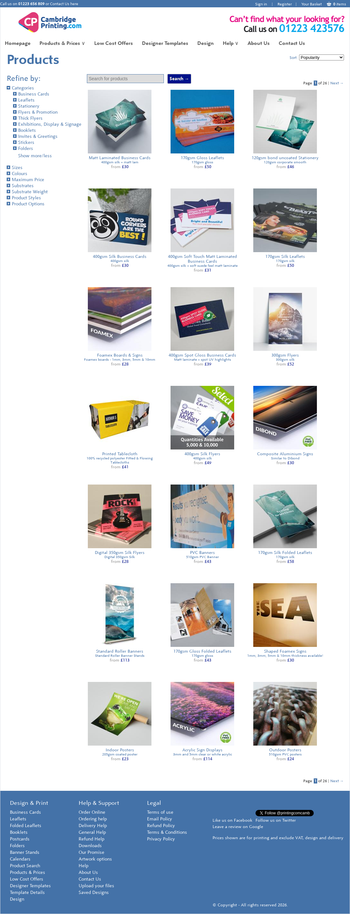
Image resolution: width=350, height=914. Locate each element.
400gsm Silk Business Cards (119, 256)
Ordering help (93, 819)
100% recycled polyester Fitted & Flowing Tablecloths (120, 460)
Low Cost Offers (113, 43)
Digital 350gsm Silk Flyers (119, 552)
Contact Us (292, 43)
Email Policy (159, 819)
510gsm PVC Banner (202, 557)
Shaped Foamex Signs (285, 651)
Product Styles (24, 198)
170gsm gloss (202, 162)
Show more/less (35, 156)
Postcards (20, 839)
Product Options (26, 204)
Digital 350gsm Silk (119, 557)
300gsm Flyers (285, 355)
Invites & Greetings (35, 136)
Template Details (27, 892)
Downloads (90, 845)
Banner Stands (24, 852)
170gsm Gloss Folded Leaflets (202, 651)
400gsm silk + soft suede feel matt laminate (202, 266)
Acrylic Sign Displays (202, 749)
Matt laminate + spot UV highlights (202, 360)
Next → (337, 83)
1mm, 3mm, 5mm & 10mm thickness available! (285, 656)
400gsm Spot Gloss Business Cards (202, 355)
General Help (92, 832)
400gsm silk (119, 261)
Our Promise (91, 852)
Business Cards (31, 94)
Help (231, 43)
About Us (259, 43)
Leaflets (24, 100)
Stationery (26, 106)
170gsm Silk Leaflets (285, 256)
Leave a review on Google (238, 826)
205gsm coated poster (119, 754)
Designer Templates (165, 43)
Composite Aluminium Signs (285, 453)
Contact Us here (64, 4)
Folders (23, 148)
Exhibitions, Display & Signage (47, 124)
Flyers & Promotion (35, 112)
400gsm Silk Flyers (202, 453)
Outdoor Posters (285, 749)
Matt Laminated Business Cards (119, 157)
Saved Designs (94, 892)
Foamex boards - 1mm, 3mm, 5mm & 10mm (119, 360)
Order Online (92, 812)
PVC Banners (202, 552)
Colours (17, 173)
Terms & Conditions (167, 832)
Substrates (20, 185)
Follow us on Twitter (276, 820)
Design (205, 43)
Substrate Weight (27, 192)
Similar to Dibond (285, 458)
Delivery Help (93, 825)
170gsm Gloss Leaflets (202, 157)
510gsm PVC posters (285, 754)
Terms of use (160, 812)
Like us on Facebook (232, 820)
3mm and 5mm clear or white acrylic (202, 754)
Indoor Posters (120, 749)
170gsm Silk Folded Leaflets (285, 552)
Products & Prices (62, 43)
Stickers (23, 142)
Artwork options (95, 859)
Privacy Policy (161, 839)
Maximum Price (25, 179)
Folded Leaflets (25, 825)
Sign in (261, 4)
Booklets (24, 130)
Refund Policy (161, 825)
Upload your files (96, 886)
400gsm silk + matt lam (119, 162)
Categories (20, 88)
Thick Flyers (28, 118)
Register (284, 4)
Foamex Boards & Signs (120, 355)
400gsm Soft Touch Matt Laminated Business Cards (202, 259)
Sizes (15, 167)
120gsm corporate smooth (285, 162)
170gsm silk (285, 261)
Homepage (18, 43)
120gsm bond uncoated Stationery (285, 157)
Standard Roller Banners (119, 651)
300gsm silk (285, 360)
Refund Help (91, 839)
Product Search (25, 865)
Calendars (20, 859)
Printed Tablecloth (119, 453)
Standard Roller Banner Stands (119, 656)
